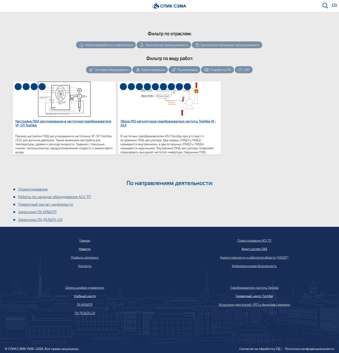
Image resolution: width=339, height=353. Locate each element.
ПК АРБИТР (85, 304)
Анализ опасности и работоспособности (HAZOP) (254, 257)
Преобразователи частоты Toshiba (254, 287)
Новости (85, 249)
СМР (247, 70)
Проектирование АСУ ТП (254, 240)
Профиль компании (85, 257)
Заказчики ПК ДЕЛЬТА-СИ (40, 219)
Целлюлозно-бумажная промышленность (230, 45)
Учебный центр (85, 296)
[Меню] (5, 6)
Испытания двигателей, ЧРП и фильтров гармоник (254, 304)
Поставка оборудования (112, 70)
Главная (84, 240)
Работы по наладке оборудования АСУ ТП (54, 196)
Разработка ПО (220, 70)
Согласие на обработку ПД (259, 349)
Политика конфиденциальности (309, 349)
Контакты (85, 266)
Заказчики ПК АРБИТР (37, 211)
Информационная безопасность (254, 266)
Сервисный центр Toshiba (254, 296)
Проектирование (153, 70)
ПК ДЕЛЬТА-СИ (85, 313)
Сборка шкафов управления (84, 287)
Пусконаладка (188, 70)
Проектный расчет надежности (45, 204)
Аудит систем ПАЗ (254, 249)
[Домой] (169, 6)
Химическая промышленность (166, 45)
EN (334, 5)
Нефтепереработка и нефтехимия (109, 45)
